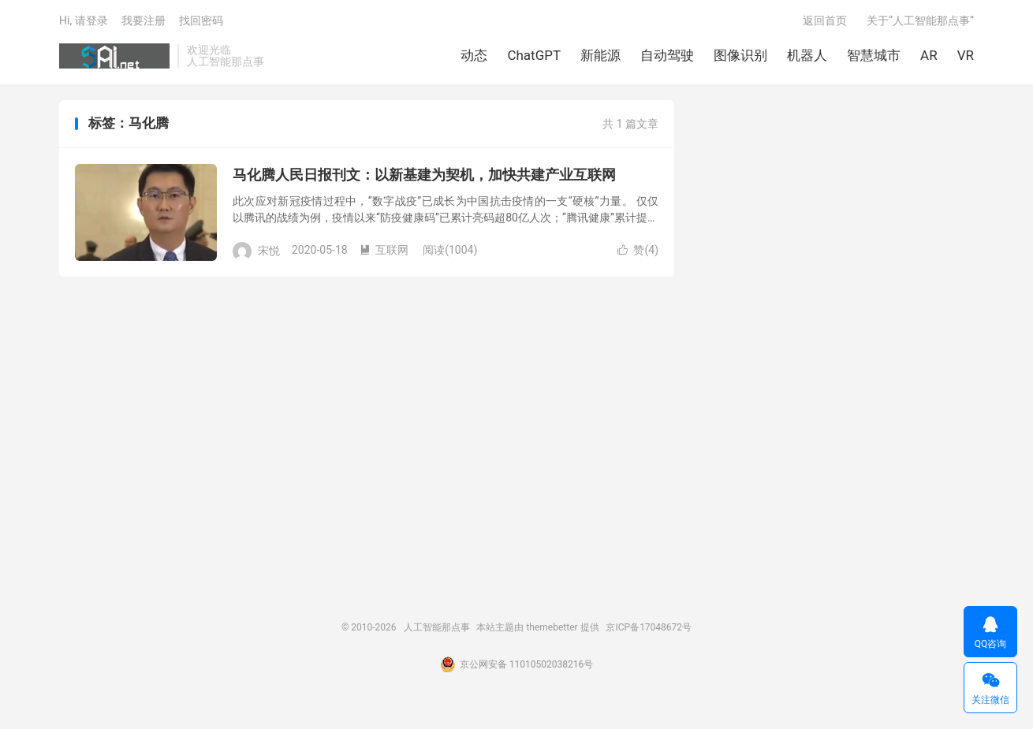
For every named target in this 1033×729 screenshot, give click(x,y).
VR (965, 55)
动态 (474, 55)
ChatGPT (534, 55)
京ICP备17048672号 (649, 627)
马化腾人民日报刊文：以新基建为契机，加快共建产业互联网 (424, 174)
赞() (637, 250)
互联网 (384, 250)
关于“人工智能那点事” (920, 20)
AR (929, 55)
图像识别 (740, 55)
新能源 (600, 55)
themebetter (551, 627)
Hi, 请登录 (83, 20)
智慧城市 (874, 55)
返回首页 (825, 20)
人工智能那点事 (114, 56)
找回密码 (201, 20)
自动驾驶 (667, 55)
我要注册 (143, 20)
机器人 (807, 55)
